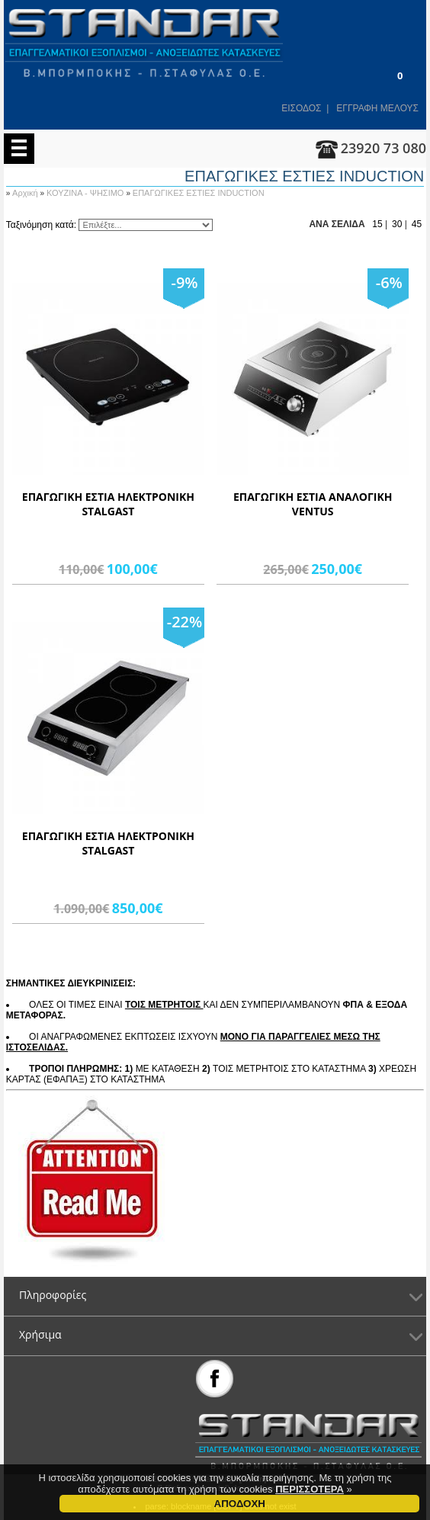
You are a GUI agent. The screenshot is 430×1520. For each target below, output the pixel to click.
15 (377, 224)
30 (397, 224)
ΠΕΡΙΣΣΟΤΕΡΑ (309, 1492)
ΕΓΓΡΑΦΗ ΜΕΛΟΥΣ (377, 108)
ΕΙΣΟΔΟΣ (301, 108)
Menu (19, 148)
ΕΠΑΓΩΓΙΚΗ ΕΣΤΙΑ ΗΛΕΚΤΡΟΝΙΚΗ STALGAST (108, 503)
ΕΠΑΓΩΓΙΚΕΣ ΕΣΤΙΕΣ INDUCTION (199, 192)
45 (417, 224)
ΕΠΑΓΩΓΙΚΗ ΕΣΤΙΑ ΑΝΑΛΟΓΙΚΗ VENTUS (313, 503)
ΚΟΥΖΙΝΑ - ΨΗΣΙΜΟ (87, 192)
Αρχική (26, 192)
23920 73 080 (383, 148)
